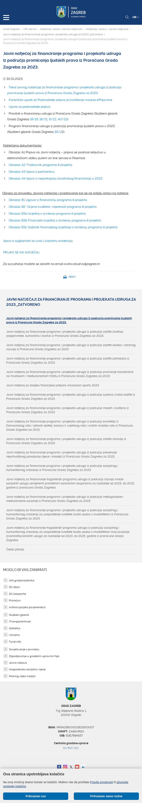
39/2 (58, 132)
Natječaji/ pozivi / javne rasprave (107, 29)
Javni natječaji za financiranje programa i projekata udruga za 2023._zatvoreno (53, 34)
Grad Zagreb (11, 29)
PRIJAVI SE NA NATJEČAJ (21, 252)
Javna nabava (18, 662)
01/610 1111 (71, 748)
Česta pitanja (15, 549)
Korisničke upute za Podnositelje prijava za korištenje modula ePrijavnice (60, 100)
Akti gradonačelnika (21, 580)
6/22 (52, 119)
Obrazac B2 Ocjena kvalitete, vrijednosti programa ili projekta (53, 207)
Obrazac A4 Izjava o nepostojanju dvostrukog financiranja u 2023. (56, 178)
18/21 (43, 119)
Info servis (29, 29)
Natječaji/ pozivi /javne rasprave (61, 29)
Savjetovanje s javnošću (24, 649)
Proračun (15, 600)
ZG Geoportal (17, 593)
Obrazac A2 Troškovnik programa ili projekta (41, 165)
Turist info (15, 641)
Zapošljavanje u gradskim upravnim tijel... (34, 656)
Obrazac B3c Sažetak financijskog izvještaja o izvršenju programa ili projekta (64, 227)
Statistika (14, 628)
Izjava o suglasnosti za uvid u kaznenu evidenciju (38, 241)
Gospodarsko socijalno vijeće (27, 669)
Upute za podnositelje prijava (29, 107)
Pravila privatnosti (101, 782)
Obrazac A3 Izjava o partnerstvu (32, 172)
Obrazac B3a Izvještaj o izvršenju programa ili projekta (47, 213)
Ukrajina (14, 634)
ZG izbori (14, 587)
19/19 (34, 119)
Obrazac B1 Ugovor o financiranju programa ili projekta (48, 200)
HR (135, 17)
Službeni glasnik (19, 614)
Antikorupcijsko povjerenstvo (27, 607)
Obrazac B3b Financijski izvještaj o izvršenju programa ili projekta (55, 220)
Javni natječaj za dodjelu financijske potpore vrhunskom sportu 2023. (52, 385)
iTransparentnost (20, 621)
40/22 (62, 119)
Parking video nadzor (22, 676)
